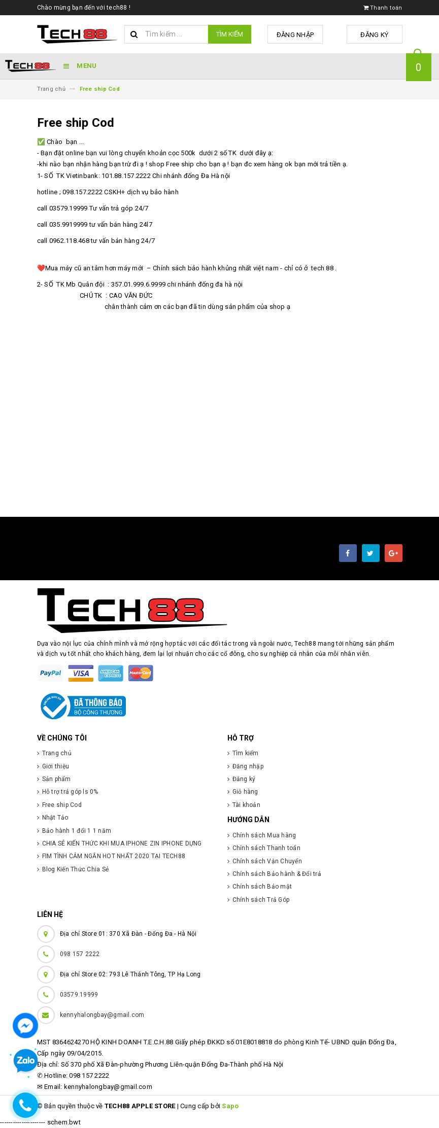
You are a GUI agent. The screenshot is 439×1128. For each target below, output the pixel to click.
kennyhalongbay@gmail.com (102, 1014)
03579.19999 (79, 994)
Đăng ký (377, 35)
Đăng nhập (302, 35)
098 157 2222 (80, 954)
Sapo (230, 1106)
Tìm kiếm (229, 34)
